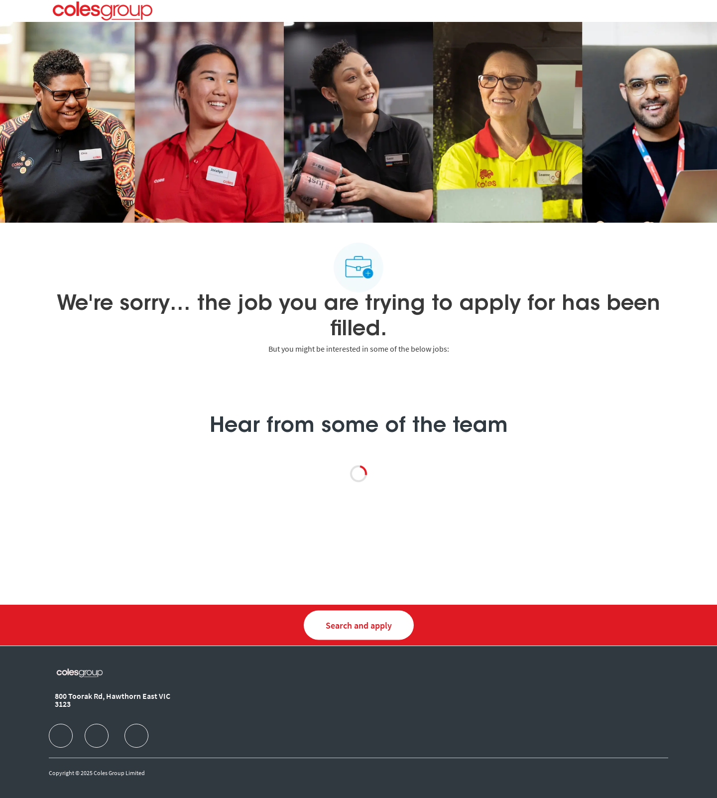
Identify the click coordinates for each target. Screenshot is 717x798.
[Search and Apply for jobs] (359, 625)
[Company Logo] (102, 10)
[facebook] (61, 736)
